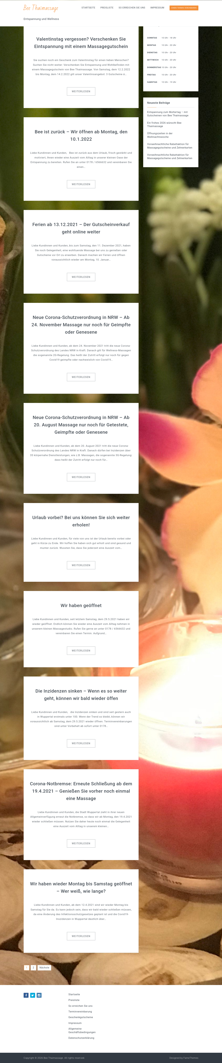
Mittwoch (153, 60)
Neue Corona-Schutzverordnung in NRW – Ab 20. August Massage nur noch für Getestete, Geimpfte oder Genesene (81, 425)
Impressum (157, 7)
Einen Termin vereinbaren (184, 8)
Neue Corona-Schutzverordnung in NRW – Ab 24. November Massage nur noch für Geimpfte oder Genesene (81, 325)
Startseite (88, 7)
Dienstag (152, 52)
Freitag (151, 75)
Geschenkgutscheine (81, 1017)
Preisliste (106, 7)
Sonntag (152, 38)
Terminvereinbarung (80, 1011)
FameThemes (191, 1058)
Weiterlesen (81, 91)
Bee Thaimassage (41, 8)
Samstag (152, 82)
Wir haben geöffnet (81, 605)
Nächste (44, 967)
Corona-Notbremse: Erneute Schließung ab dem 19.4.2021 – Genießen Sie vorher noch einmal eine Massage (81, 791)
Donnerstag (154, 67)
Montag (151, 45)
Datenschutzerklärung (81, 1037)
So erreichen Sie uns (132, 7)
